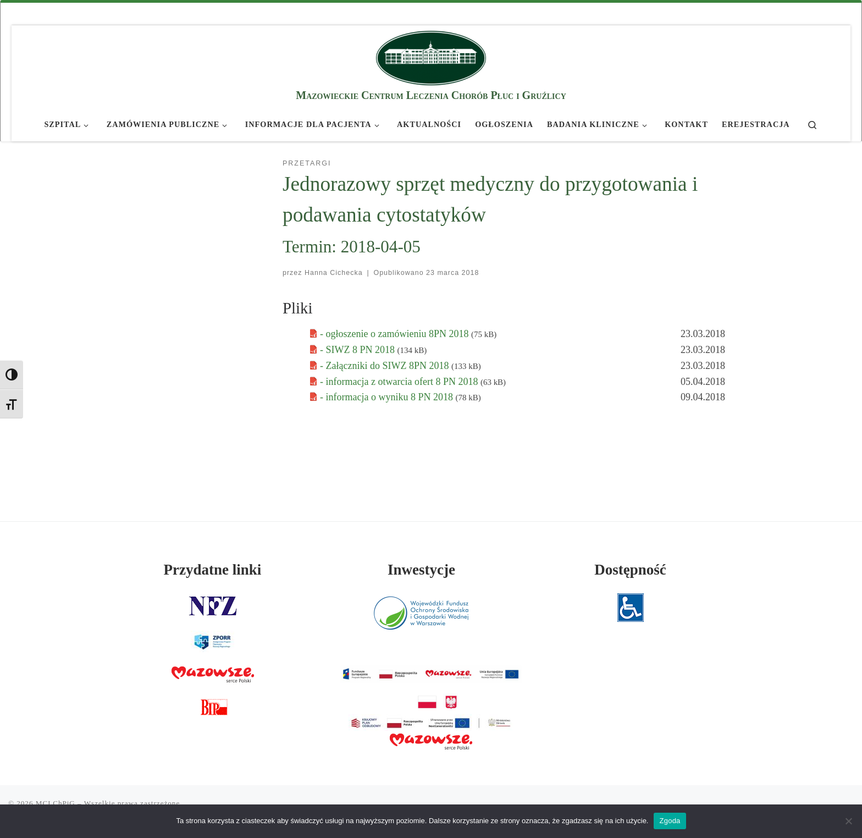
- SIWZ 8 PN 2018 (358, 349)
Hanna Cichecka (334, 273)
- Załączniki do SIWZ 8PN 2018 (385, 365)
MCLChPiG (55, 803)
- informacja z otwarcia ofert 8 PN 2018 (400, 381)
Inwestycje (421, 569)
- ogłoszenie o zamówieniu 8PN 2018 (395, 333)
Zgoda (669, 821)
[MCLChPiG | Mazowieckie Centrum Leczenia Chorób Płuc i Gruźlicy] (431, 56)
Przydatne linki (213, 569)
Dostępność (630, 569)
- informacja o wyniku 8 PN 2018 (387, 397)
